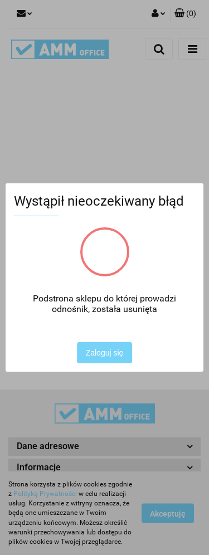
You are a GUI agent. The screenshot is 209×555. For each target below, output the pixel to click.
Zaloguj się (105, 352)
